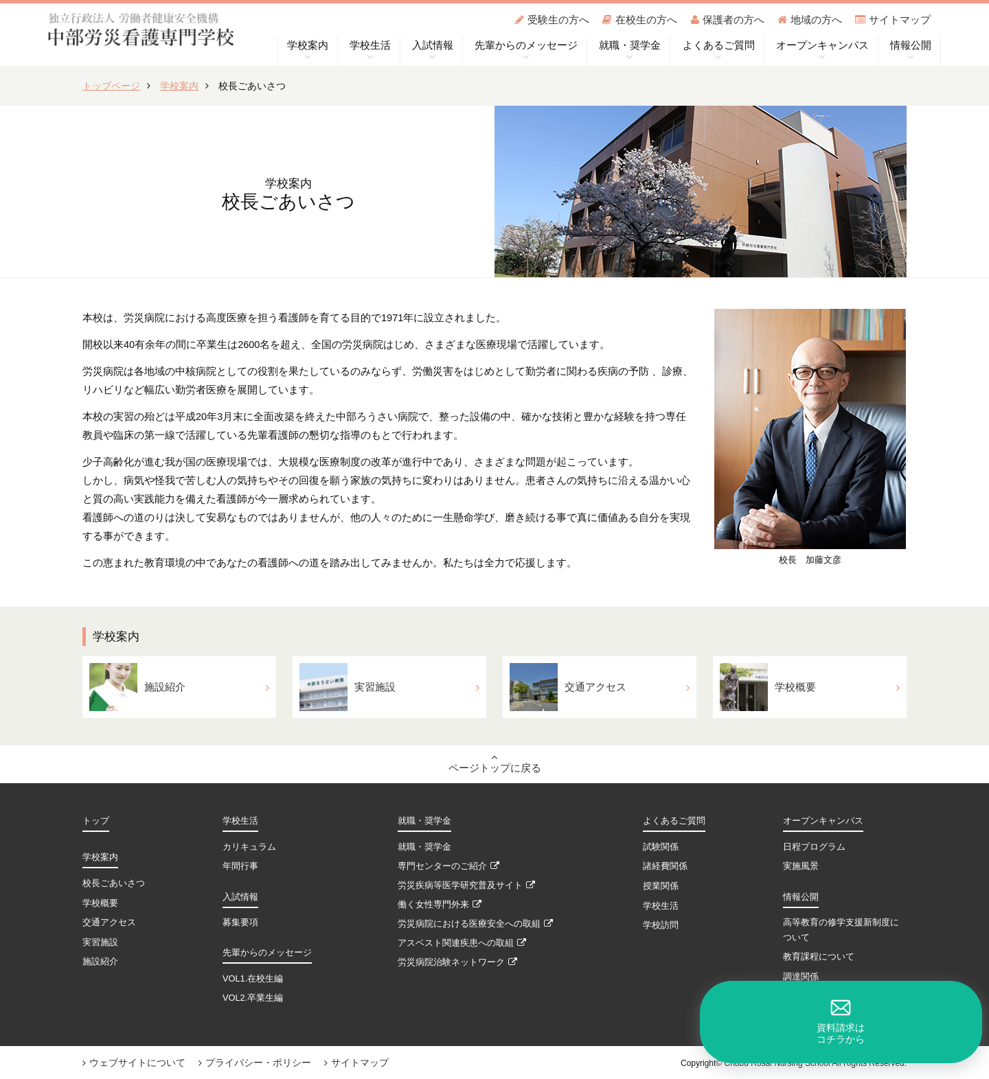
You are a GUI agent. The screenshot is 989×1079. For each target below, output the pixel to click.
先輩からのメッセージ (267, 953)
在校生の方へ (639, 19)
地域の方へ (809, 19)
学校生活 (240, 822)
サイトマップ (893, 19)
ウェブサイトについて (133, 1062)
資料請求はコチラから (941, 1019)
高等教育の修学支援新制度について (841, 930)
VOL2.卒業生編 (253, 998)
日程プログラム (814, 848)
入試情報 (240, 897)
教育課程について (818, 958)
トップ (95, 822)
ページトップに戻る (494, 763)
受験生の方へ (552, 19)
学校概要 (100, 903)
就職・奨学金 (424, 822)
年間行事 (240, 867)
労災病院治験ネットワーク (457, 964)
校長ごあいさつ (113, 884)
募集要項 (240, 923)
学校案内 (179, 85)
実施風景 (801, 867)
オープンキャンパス (823, 822)
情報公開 (801, 897)
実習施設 (100, 942)
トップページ (111, 85)
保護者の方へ (727, 19)
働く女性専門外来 (439, 906)
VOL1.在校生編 (253, 979)
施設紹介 (100, 962)
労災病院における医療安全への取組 (475, 925)
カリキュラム (249, 848)
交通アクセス (109, 923)
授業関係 (661, 886)
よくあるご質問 (674, 822)
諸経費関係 (665, 867)
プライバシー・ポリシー (254, 1062)
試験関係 (661, 848)
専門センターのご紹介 (448, 867)
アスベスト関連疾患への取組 (462, 945)
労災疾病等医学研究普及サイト (466, 886)
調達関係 (801, 977)
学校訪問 (661, 925)
